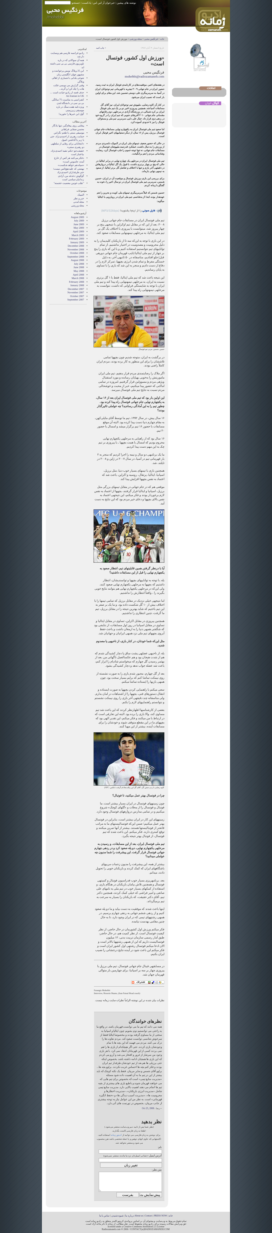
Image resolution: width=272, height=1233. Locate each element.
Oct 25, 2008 (148, 1108)
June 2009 (79, 224)
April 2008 (78, 274)
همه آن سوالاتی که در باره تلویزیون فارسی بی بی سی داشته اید (67, 64)
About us (139, 1215)
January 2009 (77, 242)
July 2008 (79, 263)
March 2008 (78, 278)
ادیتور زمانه (116, 1135)
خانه (162, 39)
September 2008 (75, 256)
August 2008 (77, 260)
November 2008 (75, 249)
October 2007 (77, 296)
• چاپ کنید (101, 48)
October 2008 (77, 253)
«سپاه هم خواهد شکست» (71, 165)
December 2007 (76, 289)
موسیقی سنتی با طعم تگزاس (69, 132)
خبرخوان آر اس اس (104, 2)
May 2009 (79, 227)
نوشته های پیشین (126, 2)
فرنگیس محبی (151, 39)
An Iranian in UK (75, 96)
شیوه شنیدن (117, 1215)
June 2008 (79, 267)
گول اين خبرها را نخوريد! (71, 114)
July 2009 (79, 220)
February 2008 (76, 281)
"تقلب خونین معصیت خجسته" (69, 183)
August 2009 (77, 217)
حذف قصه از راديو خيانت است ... (67, 92)
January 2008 (77, 285)
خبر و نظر (79, 198)
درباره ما (129, 1215)
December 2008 (76, 245)
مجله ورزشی (136, 39)
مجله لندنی (78, 201)
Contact (148, 1215)
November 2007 (75, 292)
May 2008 (79, 271)
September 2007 (75, 299)
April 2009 (78, 231)
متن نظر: (157, 1169)
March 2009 (78, 235)
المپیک (81, 194)
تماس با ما (104, 1215)
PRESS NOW (160, 1215)
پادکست (86, 2)
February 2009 (76, 238)
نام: (160, 1147)
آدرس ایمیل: (155, 1155)
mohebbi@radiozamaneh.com (144, 76)
